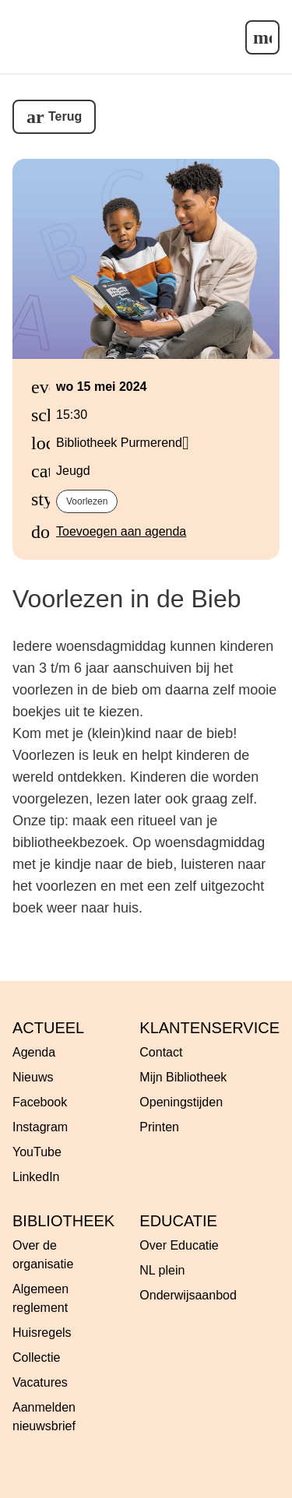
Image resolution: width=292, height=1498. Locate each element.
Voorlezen (86, 501)
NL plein (162, 1270)
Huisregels (42, 1332)
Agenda (33, 1052)
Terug (65, 116)
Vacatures (40, 1382)
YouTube (37, 1152)
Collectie (36, 1357)
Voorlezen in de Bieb (126, 599)
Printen (159, 1127)
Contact (160, 1052)
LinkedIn (36, 1176)
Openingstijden (181, 1102)
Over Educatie (178, 1245)
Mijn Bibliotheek (183, 1077)
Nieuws (32, 1077)
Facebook (39, 1102)
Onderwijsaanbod (188, 1295)
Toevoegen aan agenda (121, 531)
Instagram (40, 1127)
